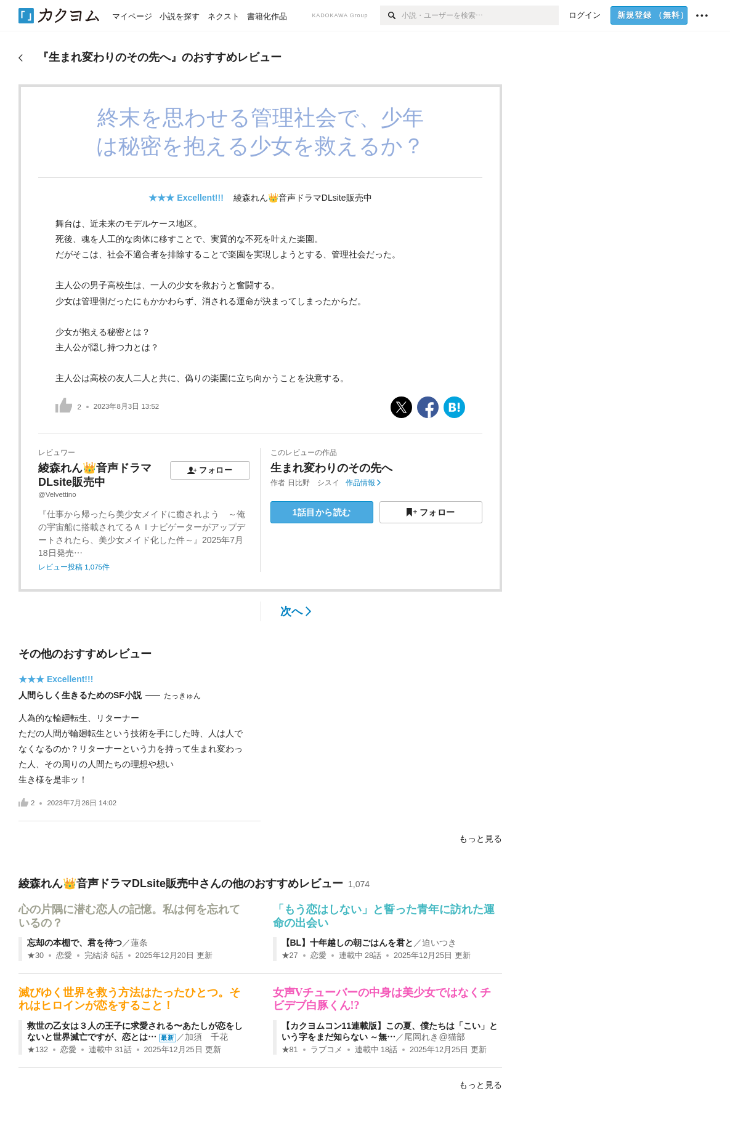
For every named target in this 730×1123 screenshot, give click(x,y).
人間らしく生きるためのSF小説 (80, 695)
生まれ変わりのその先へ (331, 468)
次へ (296, 611)
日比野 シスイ (313, 482)
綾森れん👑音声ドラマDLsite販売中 (302, 198)
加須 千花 (206, 1037)
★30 (35, 955)
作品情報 (363, 482)
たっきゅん (182, 695)
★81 (290, 1049)
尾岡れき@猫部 (434, 1037)
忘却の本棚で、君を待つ (74, 943)
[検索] (391, 15)
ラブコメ (326, 1049)
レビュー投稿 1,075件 (74, 567)
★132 (37, 1049)
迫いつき (439, 943)
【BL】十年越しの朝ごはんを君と (348, 943)
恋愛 (64, 955)
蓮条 (139, 943)
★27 (290, 955)
